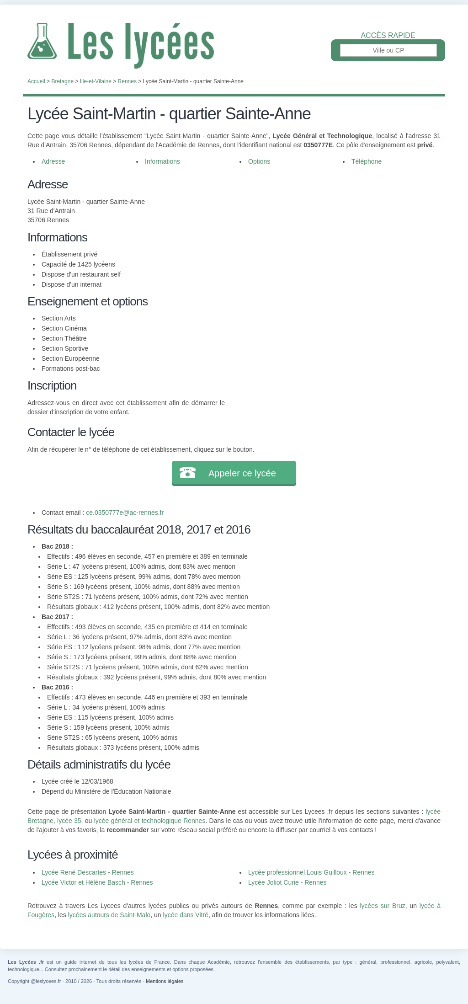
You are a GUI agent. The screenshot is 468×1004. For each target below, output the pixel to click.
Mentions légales (165, 981)
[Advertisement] (333, 240)
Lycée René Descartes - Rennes (88, 872)
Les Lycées (234, 46)
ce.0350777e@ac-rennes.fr (125, 512)
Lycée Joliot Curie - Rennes (287, 882)
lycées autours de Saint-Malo (109, 915)
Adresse (53, 161)
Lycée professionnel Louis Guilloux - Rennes (311, 872)
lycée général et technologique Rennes (150, 820)
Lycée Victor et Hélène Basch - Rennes (97, 882)
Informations (162, 161)
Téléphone (366, 161)
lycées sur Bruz (382, 905)
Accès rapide (388, 35)
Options (259, 161)
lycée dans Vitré (185, 915)
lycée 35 (69, 820)
